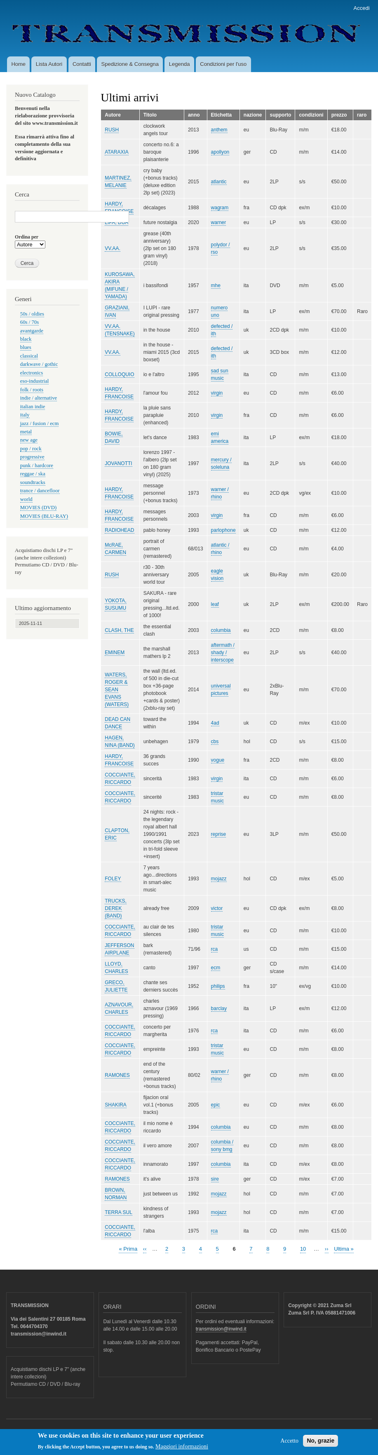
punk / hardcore (36, 465)
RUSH (112, 130)
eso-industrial (34, 381)
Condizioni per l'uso (223, 64)
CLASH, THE (119, 630)
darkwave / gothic (39, 364)
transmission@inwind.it (221, 1329)
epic (215, 1105)
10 (303, 1248)
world (26, 499)
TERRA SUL (118, 1212)
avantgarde (31, 331)
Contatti (82, 64)
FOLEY (113, 879)
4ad (215, 723)
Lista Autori (49, 64)
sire (215, 1179)
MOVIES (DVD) (38, 507)
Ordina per (26, 237)
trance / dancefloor (40, 491)
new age (29, 440)
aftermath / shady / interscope (223, 652)
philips (218, 986)
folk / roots (31, 390)
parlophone (223, 530)
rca (214, 949)
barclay (219, 1008)
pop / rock (31, 448)
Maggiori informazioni (181, 1449)
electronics (31, 373)
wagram (220, 208)
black (26, 339)
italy (25, 415)
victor (217, 908)
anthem (219, 130)
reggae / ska (32, 474)
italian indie (32, 406)
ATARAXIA (117, 152)
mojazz (219, 879)
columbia (221, 630)
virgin (217, 393)
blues (25, 347)
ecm (216, 968)
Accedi (362, 8)
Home (18, 64)
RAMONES (117, 1075)
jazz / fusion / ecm (39, 423)
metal (26, 432)
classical (29, 356)
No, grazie (320, 1443)
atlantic (219, 182)
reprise (218, 834)
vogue (218, 760)
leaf (215, 604)
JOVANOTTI (118, 463)
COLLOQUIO (119, 374)
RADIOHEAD (119, 530)
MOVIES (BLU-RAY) (44, 516)
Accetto (289, 1443)
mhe (216, 285)
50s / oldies (32, 314)
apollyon (220, 152)
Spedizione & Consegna (130, 64)
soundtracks (32, 482)
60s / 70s (29, 322)
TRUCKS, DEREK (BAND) (116, 908)
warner (218, 222)
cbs (215, 741)
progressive (32, 457)
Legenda (179, 64)
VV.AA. (112, 248)
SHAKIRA (116, 1105)
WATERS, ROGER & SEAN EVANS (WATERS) (117, 689)
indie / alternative (38, 398)
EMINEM (114, 652)
